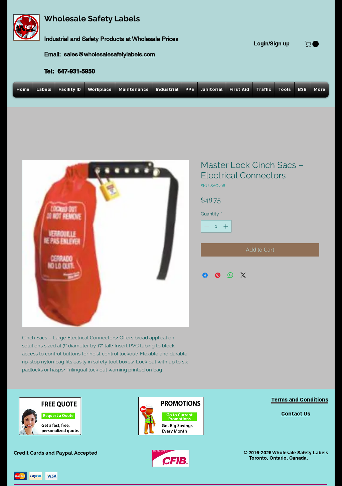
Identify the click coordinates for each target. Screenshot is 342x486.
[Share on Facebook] (205, 275)
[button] (312, 44)
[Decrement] (206, 226)
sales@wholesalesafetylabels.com (109, 54)
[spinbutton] (216, 226)
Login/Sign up (272, 43)
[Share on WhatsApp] (230, 275)
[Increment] (226, 226)
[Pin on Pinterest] (218, 275)
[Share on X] (243, 275)
